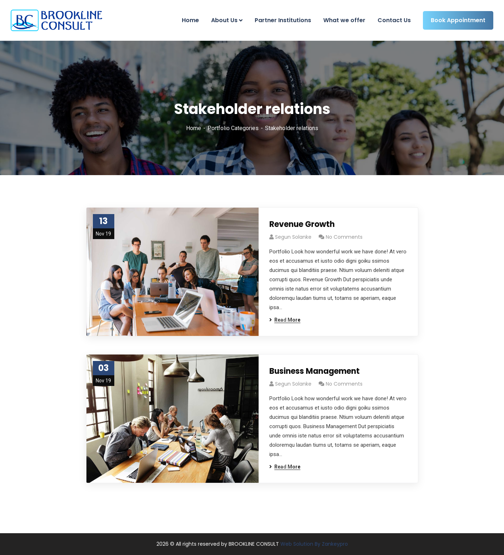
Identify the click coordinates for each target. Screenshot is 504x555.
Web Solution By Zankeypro (313, 543)
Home (193, 128)
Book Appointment (458, 20)
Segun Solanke (293, 237)
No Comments (344, 237)
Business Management (314, 371)
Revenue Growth (302, 224)
